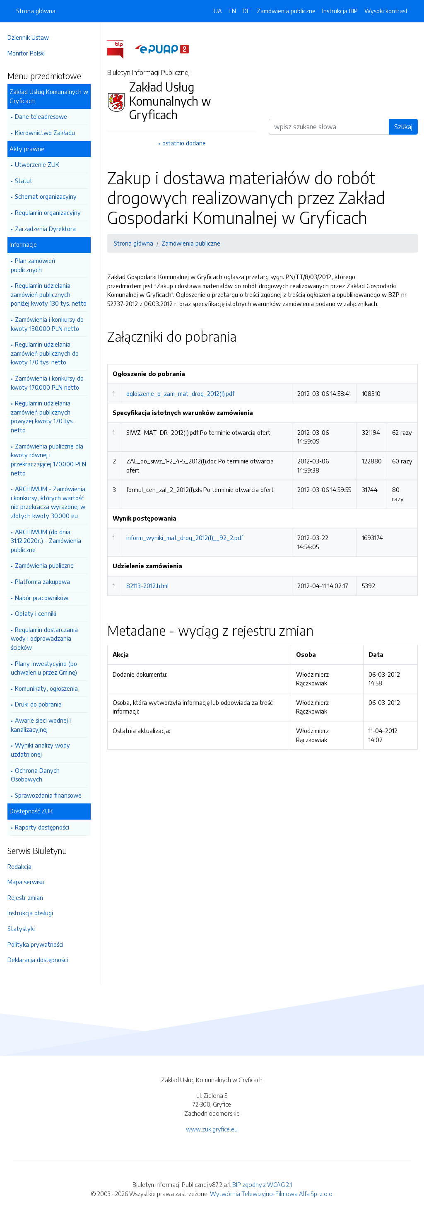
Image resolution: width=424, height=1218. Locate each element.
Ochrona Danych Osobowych (37, 775)
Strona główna (35, 10)
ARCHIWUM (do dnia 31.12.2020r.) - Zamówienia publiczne (48, 540)
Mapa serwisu (28, 881)
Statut (26, 180)
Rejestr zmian (28, 897)
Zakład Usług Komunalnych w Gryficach (51, 96)
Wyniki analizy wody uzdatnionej (42, 749)
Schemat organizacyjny (48, 196)
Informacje (25, 244)
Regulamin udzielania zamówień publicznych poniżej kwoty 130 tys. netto (51, 294)
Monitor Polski (28, 53)
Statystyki (23, 928)
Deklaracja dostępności (40, 959)
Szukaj (403, 127)
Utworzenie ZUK (39, 164)
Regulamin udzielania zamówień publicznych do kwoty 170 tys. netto (47, 353)
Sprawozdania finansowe (50, 795)
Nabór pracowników (44, 597)
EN (232, 10)
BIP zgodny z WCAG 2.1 (262, 1184)
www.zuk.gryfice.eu (212, 1129)
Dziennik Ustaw (30, 37)
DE (246, 10)
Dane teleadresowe (43, 116)
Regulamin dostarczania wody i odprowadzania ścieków (46, 638)
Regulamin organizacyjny (50, 212)
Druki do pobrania (40, 704)
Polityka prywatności (38, 944)
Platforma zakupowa (44, 581)
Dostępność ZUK (33, 811)
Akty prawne (29, 148)
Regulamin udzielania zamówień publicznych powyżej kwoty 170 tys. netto (44, 416)
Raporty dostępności (44, 827)
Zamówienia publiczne (46, 565)
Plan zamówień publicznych (35, 265)
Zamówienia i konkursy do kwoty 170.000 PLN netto (49, 382)
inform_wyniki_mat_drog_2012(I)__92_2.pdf (187, 546)
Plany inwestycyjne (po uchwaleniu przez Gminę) (46, 668)
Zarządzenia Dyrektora (47, 228)
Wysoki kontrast (386, 10)
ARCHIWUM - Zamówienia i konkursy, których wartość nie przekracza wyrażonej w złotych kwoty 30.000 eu (50, 502)
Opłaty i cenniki (38, 613)
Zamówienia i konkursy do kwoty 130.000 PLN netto (49, 324)
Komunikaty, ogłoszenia (48, 688)
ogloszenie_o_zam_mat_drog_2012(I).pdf (183, 393)
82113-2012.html (150, 594)
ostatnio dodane (185, 143)
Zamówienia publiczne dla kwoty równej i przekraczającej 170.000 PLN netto (51, 459)
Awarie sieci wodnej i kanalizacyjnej (43, 724)
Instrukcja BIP (340, 10)
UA (218, 10)
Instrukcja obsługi (32, 913)
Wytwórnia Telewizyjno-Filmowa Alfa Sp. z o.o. (272, 1193)
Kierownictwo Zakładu (47, 132)
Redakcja (22, 866)
